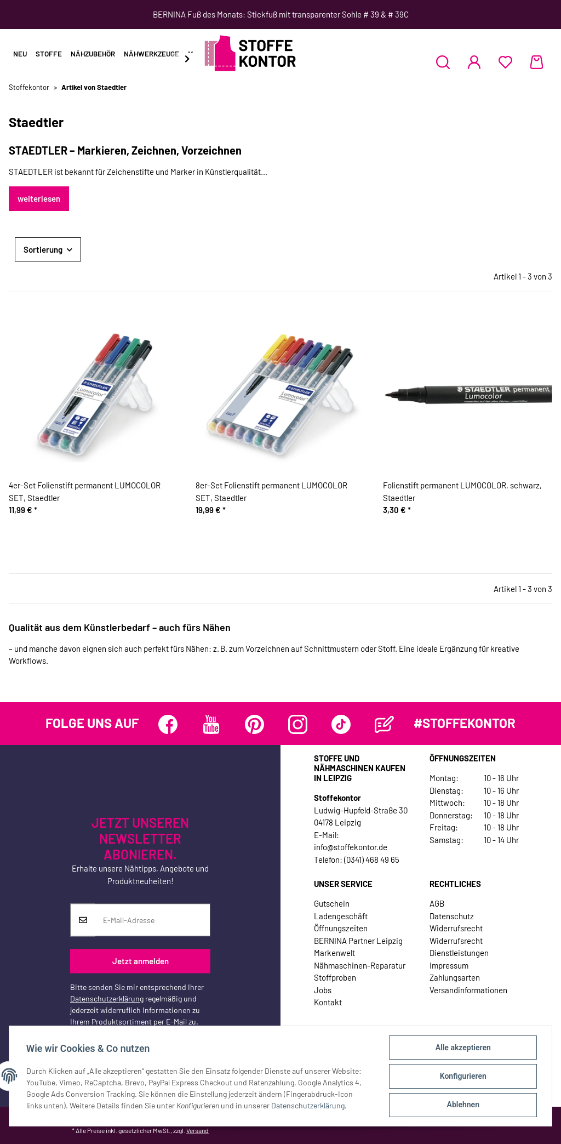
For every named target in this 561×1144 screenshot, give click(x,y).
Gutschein (332, 903)
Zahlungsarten (455, 977)
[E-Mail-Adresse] (152, 920)
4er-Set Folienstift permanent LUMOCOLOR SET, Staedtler (85, 491)
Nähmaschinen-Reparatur (359, 965)
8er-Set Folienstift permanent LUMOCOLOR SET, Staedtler (271, 491)
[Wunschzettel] (505, 62)
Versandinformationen (468, 990)
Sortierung (43, 249)
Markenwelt (334, 953)
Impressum (449, 965)
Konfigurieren (462, 1076)
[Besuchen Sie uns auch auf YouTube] (211, 724)
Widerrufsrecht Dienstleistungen (459, 947)
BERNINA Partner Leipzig (358, 941)
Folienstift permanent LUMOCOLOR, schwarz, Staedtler (462, 491)
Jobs (322, 990)
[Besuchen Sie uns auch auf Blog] (384, 724)
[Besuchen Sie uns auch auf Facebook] (168, 724)
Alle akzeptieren (462, 1048)
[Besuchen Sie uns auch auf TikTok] (341, 724)
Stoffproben (335, 977)
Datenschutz (452, 916)
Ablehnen (462, 1105)
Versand (197, 1130)
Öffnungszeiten (341, 928)
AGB (437, 903)
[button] (443, 62)
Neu (20, 53)
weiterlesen (39, 198)
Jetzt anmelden (140, 961)
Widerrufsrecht (456, 928)
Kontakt (328, 1002)
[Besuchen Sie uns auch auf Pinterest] (254, 724)
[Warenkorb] (536, 62)
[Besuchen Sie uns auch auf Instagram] (298, 724)
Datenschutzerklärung (107, 999)
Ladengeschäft (341, 916)
